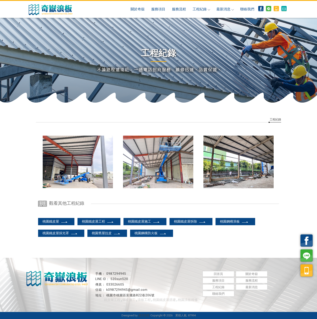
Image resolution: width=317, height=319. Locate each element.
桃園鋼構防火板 (150, 233)
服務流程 (179, 9)
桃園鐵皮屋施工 (144, 221)
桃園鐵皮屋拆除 (190, 221)
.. (174, 315)
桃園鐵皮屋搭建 (164, 300)
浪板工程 (144, 300)
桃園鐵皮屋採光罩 (60, 233)
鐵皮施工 (129, 300)
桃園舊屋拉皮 (106, 233)
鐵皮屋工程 (112, 300)
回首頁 (218, 274)
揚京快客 (144, 315)
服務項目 (158, 9)
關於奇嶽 (138, 9)
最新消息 (225, 9)
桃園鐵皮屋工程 (98, 221)
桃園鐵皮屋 (55, 221)
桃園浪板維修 (188, 300)
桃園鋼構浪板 (234, 221)
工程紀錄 (201, 9)
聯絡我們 (247, 9)
